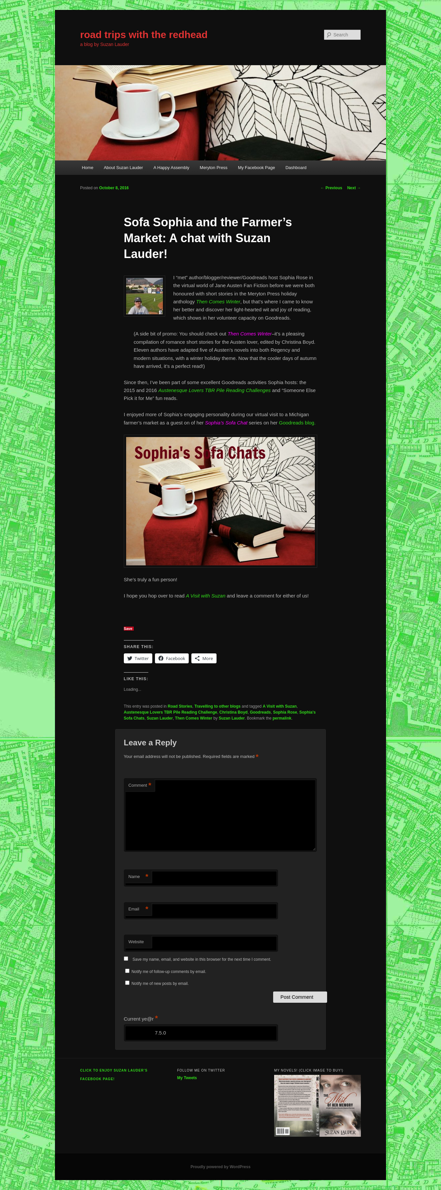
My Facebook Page (256, 167)
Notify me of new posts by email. (160, 983)
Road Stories (180, 706)
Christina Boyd (234, 712)
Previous (331, 188)
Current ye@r (141, 1019)
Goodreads (260, 712)
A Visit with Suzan (280, 706)
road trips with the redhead (144, 34)
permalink (281, 718)
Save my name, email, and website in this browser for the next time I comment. (201, 959)
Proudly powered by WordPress (220, 1167)
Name (138, 877)
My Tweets (187, 1078)
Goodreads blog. (296, 422)
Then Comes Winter (194, 718)
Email (138, 909)
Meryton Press (213, 167)
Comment (139, 785)
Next (354, 188)
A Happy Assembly (171, 167)
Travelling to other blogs (217, 706)
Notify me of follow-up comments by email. (168, 971)
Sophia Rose (285, 712)
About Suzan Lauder (123, 167)
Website (136, 941)
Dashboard (296, 167)
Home (87, 167)
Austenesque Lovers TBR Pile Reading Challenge (170, 712)
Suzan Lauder (160, 718)
